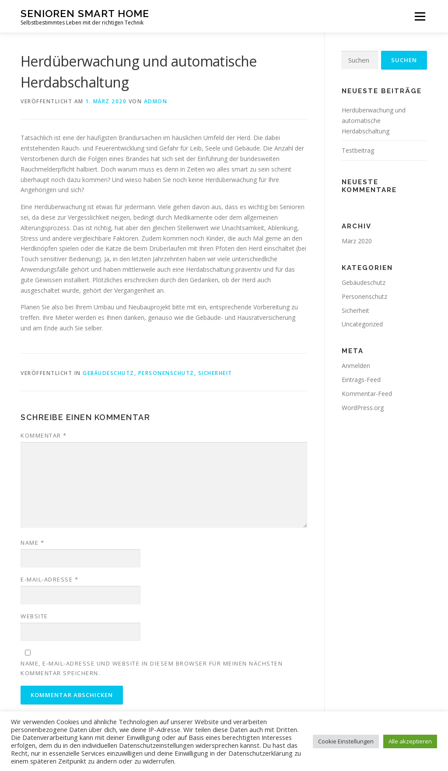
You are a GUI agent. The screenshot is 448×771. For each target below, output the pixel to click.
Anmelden (356, 365)
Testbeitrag (358, 150)
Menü (419, 16)
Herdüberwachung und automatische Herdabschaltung (374, 120)
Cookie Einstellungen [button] (346, 741)
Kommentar (44, 435)
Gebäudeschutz (108, 373)
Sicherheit (215, 373)
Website (34, 616)
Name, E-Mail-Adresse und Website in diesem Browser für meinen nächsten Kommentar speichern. (152, 668)
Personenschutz (166, 373)
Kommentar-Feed (367, 393)
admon (156, 101)
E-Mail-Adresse (49, 579)
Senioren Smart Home (85, 13)
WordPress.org (363, 407)
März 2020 (357, 241)
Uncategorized (362, 324)
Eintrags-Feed (361, 379)
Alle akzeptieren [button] (410, 741)
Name (32, 543)
